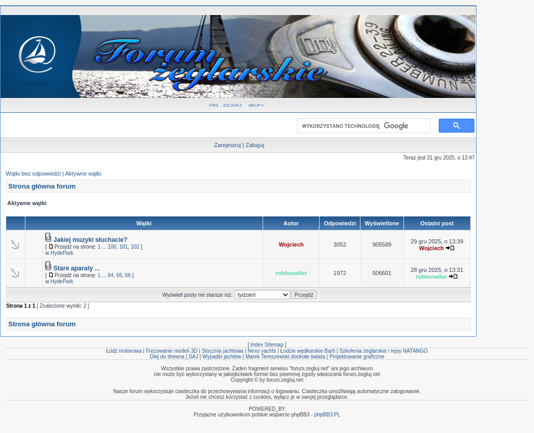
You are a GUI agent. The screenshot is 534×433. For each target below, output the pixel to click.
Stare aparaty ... (76, 268)
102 (135, 247)
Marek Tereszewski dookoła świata (285, 356)
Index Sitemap (267, 345)
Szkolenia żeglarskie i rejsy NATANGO (383, 351)
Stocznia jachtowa (222, 351)
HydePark (62, 253)
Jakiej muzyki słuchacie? (90, 239)
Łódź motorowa (123, 351)
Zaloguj (255, 145)
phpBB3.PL (327, 414)
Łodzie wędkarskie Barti (307, 351)
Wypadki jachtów (222, 356)
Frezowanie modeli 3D (172, 351)
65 (119, 275)
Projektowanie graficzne (356, 356)
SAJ (193, 356)
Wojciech (291, 244)
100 (112, 247)
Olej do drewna (167, 356)
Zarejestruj (227, 145)
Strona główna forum (42, 186)
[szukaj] (361, 126)
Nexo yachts (262, 351)
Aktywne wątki (83, 173)
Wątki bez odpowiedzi (33, 173)
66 (128, 275)
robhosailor (291, 273)
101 (123, 247)
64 (110, 275)
